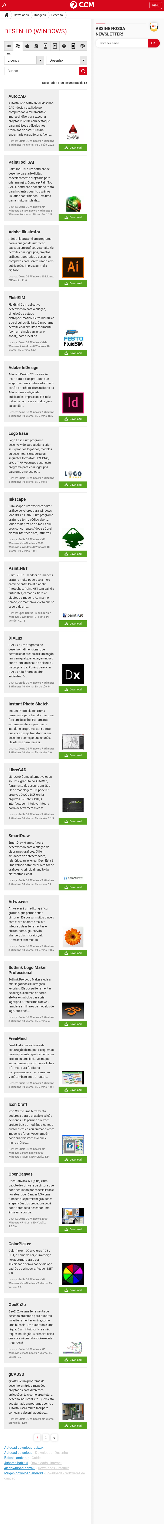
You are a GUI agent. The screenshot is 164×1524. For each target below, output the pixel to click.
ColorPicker (20, 1243)
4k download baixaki (19, 1468)
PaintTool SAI (21, 162)
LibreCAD (17, 769)
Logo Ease (18, 433)
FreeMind (18, 1038)
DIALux (15, 638)
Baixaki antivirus (16, 1458)
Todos (9, 47)
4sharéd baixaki (16, 1463)
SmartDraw (19, 835)
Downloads (21, 15)
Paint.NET (18, 568)
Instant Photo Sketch (29, 703)
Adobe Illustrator (24, 231)
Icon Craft (18, 1104)
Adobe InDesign (23, 367)
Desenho (57, 15)
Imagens (40, 15)
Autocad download (18, 1453)
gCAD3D (16, 1374)
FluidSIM (17, 297)
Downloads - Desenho (51, 1453)
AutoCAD (17, 96)
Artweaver (18, 901)
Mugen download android (23, 1473)
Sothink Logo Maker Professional (28, 970)
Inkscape (17, 499)
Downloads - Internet (46, 1463)
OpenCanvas (21, 1174)
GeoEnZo (17, 1304)
